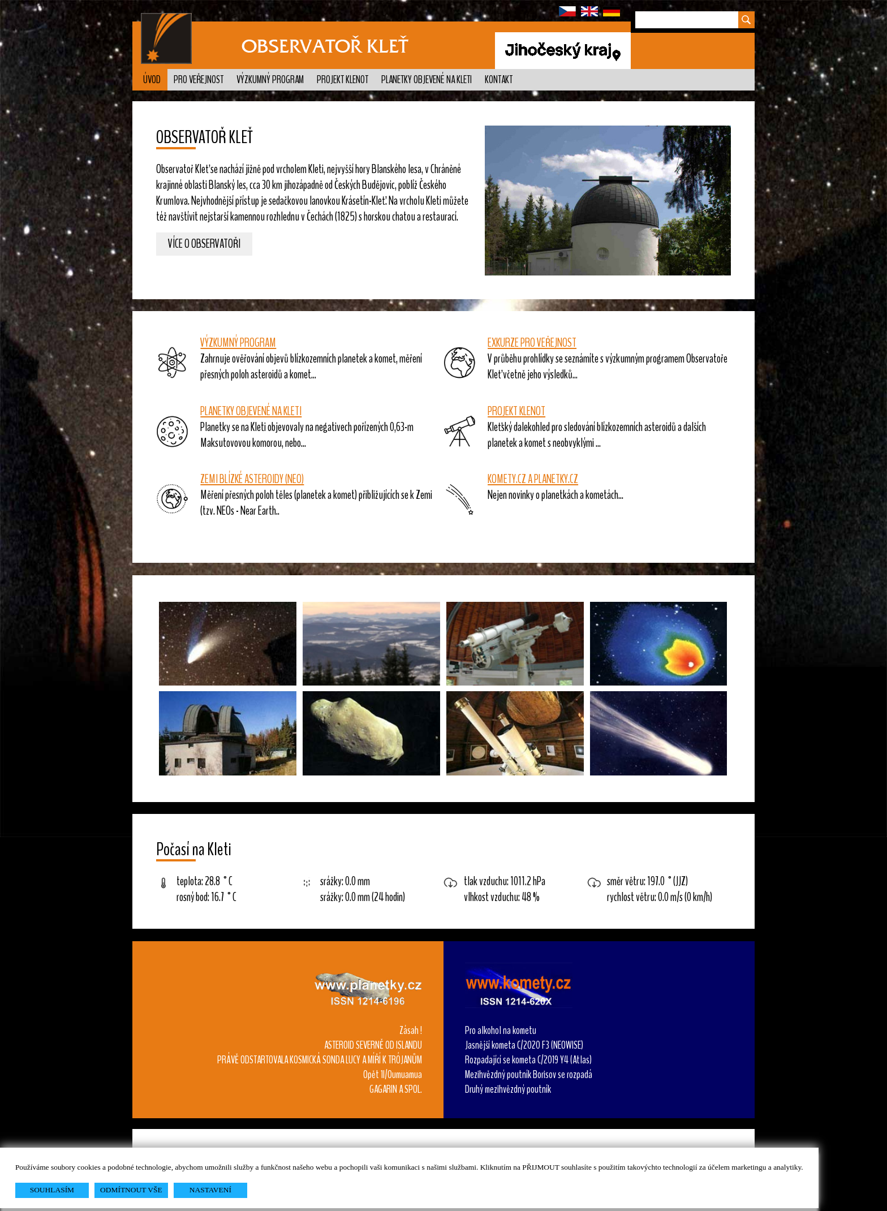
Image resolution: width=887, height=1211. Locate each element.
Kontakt (499, 79)
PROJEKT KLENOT (516, 411)
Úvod (152, 79)
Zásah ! (410, 1030)
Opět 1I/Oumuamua (392, 1074)
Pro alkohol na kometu (500, 1030)
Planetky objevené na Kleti (426, 79)
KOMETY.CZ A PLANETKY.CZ (533, 479)
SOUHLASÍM (52, 1190)
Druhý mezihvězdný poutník (508, 1089)
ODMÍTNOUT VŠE (131, 1190)
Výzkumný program (270, 79)
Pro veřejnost (198, 79)
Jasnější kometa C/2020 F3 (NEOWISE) (524, 1045)
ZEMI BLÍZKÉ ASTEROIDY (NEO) (252, 479)
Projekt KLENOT (342, 79)
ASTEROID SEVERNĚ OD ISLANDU (373, 1045)
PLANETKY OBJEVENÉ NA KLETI (251, 411)
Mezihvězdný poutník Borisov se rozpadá (528, 1074)
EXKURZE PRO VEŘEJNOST (532, 343)
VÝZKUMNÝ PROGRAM (238, 343)
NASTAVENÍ (210, 1190)
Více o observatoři (204, 244)
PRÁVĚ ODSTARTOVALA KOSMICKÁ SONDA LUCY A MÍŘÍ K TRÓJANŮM (319, 1060)
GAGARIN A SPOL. (395, 1089)
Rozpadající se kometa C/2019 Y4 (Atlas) (528, 1060)
